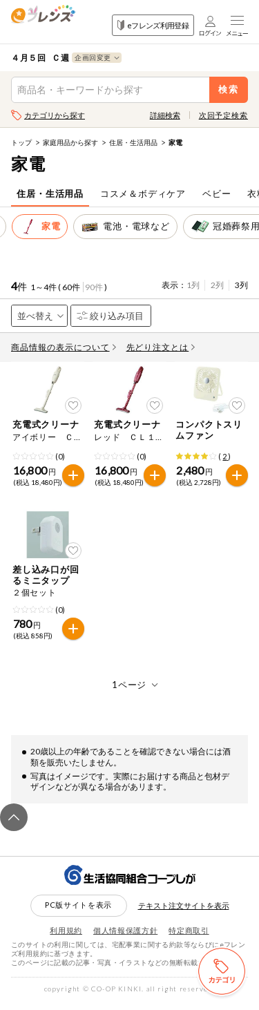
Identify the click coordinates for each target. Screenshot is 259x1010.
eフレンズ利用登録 (153, 25)
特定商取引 (189, 938)
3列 (241, 285)
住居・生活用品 (133, 142)
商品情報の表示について (63, 347)
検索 (229, 89)
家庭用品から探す (70, 142)
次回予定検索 (223, 115)
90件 (94, 287)
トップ (21, 142)
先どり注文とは (160, 347)
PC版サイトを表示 (78, 912)
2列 (217, 285)
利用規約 (66, 938)
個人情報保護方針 (125, 938)
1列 (193, 285)
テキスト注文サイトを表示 (183, 913)
